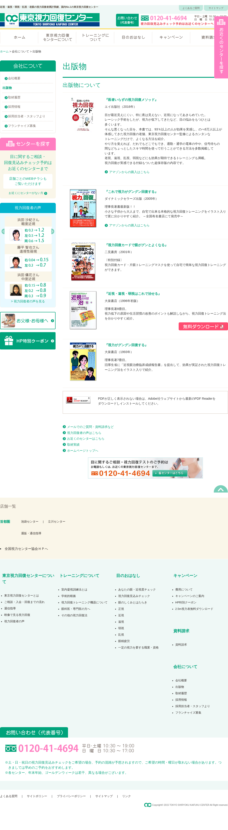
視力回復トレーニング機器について (84, 602)
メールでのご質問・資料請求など (90, 427)
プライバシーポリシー (71, 796)
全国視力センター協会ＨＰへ (26, 549)
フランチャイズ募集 (22, 126)
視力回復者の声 (14, 621)
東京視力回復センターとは (21, 595)
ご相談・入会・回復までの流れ (24, 602)
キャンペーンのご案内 (189, 596)
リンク (126, 796)
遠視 (121, 621)
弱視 (121, 628)
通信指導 (10, 608)
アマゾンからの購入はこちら (129, 172)
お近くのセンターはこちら (85, 438)
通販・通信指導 (31, 533)
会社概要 (14, 78)
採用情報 (14, 106)
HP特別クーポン (186, 602)
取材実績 (73, 444)
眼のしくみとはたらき (132, 602)
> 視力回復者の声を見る (28, 301)
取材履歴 (14, 97)
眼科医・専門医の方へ (75, 609)
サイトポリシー (37, 796)
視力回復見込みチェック (134, 596)
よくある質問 (8, 796)
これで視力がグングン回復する (131, 192)
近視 (121, 615)
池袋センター (29, 521)
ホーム (19, 37)
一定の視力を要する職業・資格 (138, 647)
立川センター (56, 521)
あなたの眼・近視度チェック (137, 589)
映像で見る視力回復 (17, 615)
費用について (184, 589)
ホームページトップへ (82, 450)
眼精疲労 (124, 641)
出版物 (179, 686)
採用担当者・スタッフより (26, 116)
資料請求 (209, 37)
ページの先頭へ (221, 489)
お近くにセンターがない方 (28, 193)
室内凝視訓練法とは (74, 589)
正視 (121, 609)
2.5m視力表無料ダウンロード (194, 609)
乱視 (121, 634)
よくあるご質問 (191, 8)
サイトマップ (216, 8)
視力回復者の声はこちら (84, 433)
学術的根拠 (68, 596)
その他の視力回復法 (74, 615)
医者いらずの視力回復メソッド (131, 100)
